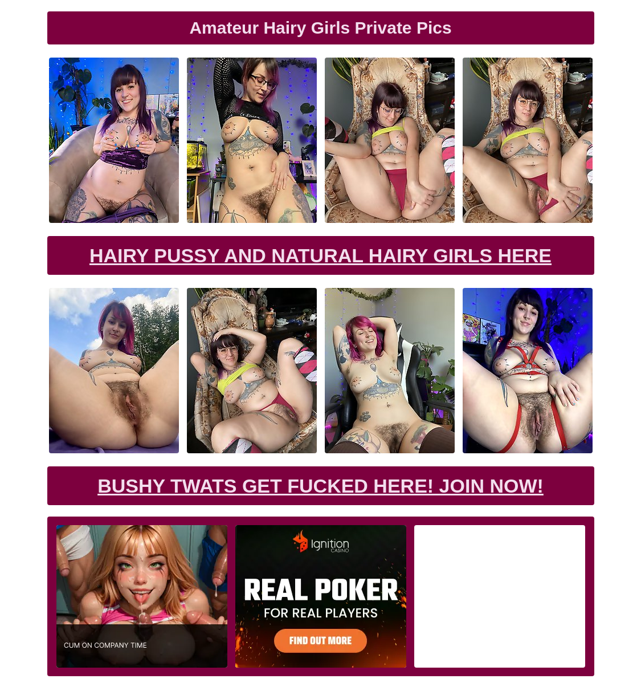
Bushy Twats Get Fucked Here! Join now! (320, 486)
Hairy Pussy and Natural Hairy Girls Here (320, 255)
